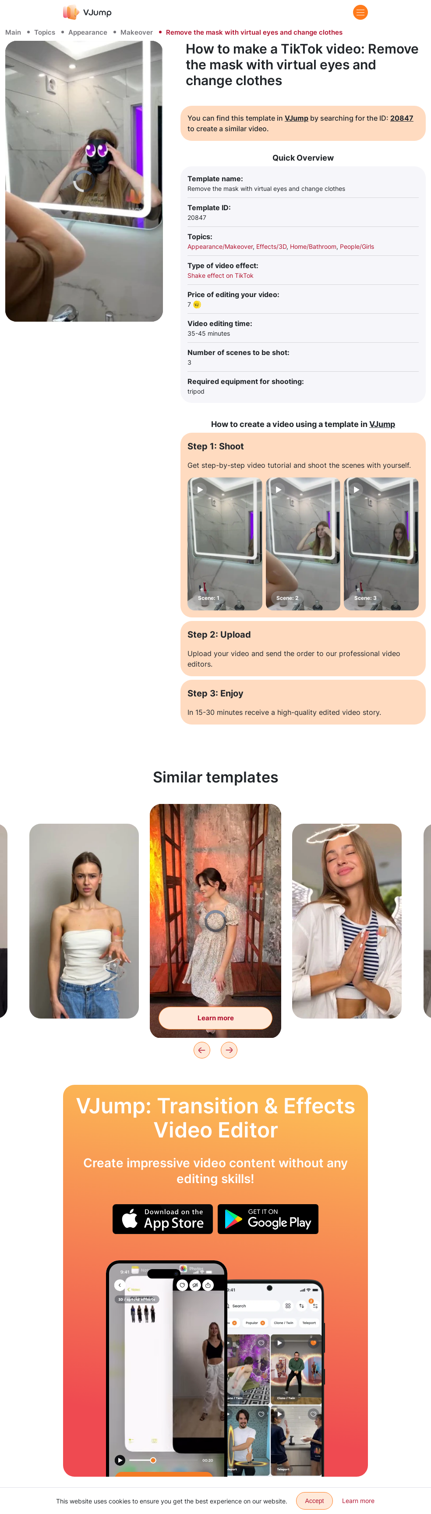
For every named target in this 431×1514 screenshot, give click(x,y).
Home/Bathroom (313, 246)
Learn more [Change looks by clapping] (216, 1018)
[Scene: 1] (224, 543)
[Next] (229, 1050)
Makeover (136, 32)
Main (13, 32)
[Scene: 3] (381, 543)
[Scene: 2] (303, 543)
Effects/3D (271, 246)
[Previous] (202, 1050)
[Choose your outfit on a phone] (166, 1368)
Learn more (358, 1500)
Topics (44, 32)
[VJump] (87, 12)
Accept (314, 1500)
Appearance (87, 32)
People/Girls (357, 246)
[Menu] (360, 12)
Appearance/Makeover (220, 246)
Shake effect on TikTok (220, 275)
